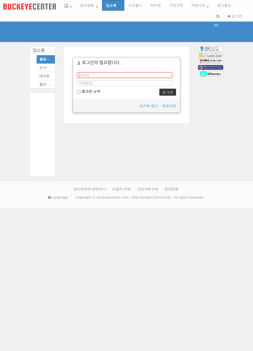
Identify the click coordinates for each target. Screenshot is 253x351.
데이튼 (44, 75)
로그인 (235, 16)
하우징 (155, 5)
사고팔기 (135, 5)
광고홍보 (224, 5)
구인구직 (176, 5)
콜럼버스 (45, 59)
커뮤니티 (200, 5)
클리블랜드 (45, 84)
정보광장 (89, 5)
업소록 (113, 5)
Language (58, 197)
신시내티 (45, 67)
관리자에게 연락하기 (90, 189)
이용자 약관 (122, 189)
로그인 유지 (88, 91)
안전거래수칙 (148, 189)
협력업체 (171, 189)
